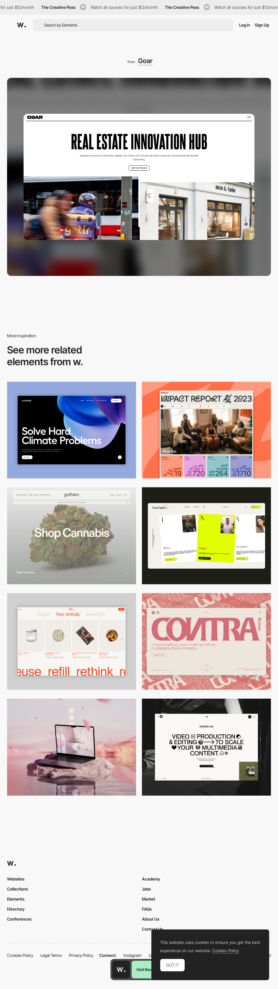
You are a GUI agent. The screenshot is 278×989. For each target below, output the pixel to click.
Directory (16, 908)
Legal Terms (51, 955)
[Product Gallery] (71, 641)
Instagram (133, 955)
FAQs (147, 908)
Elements (15, 898)
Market (148, 898)
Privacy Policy (81, 955)
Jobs (146, 888)
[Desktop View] (71, 430)
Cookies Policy (20, 955)
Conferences (19, 918)
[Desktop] (206, 430)
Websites (15, 878)
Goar (145, 60)
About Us (150, 918)
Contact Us (152, 929)
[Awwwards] (21, 25)
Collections (17, 888)
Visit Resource (148, 969)
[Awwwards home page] (121, 969)
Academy (151, 878)
